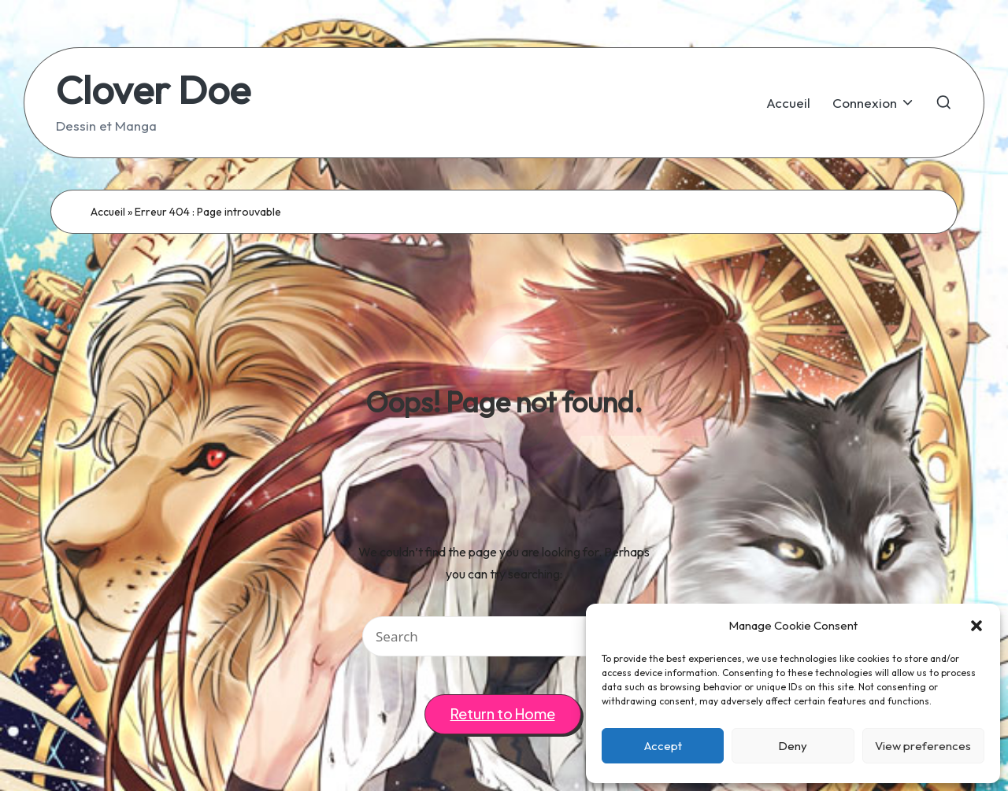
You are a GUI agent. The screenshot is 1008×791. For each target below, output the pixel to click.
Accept (663, 745)
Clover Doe (153, 89)
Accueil (108, 212)
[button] (976, 626)
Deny (792, 745)
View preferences (923, 745)
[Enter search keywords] (504, 636)
